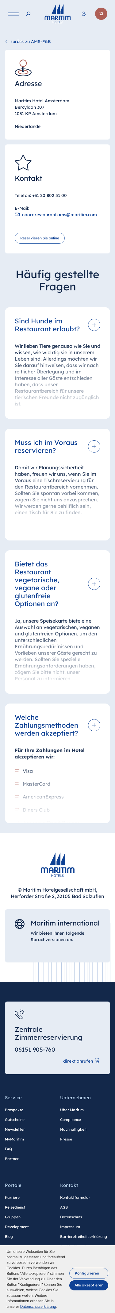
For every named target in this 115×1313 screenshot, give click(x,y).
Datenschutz (71, 1217)
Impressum (70, 1226)
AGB (64, 1207)
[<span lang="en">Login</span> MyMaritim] (84, 14)
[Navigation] (13, 14)
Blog (9, 1236)
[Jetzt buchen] (101, 14)
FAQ (8, 1149)
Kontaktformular (75, 1197)
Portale (13, 1185)
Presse (66, 1139)
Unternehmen (75, 1097)
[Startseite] (57, 13)
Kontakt (69, 1185)
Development (17, 1226)
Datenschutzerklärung (38, 1306)
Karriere (12, 1197)
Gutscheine (15, 1119)
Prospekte (14, 1110)
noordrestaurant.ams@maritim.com (59, 215)
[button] (89, 1273)
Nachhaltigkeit (73, 1129)
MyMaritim (14, 1139)
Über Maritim (72, 1110)
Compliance (70, 1119)
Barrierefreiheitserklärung (83, 1236)
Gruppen (13, 1217)
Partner (12, 1158)
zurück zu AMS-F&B (30, 41)
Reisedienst (15, 1207)
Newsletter (15, 1129)
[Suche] (28, 14)
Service (13, 1097)
